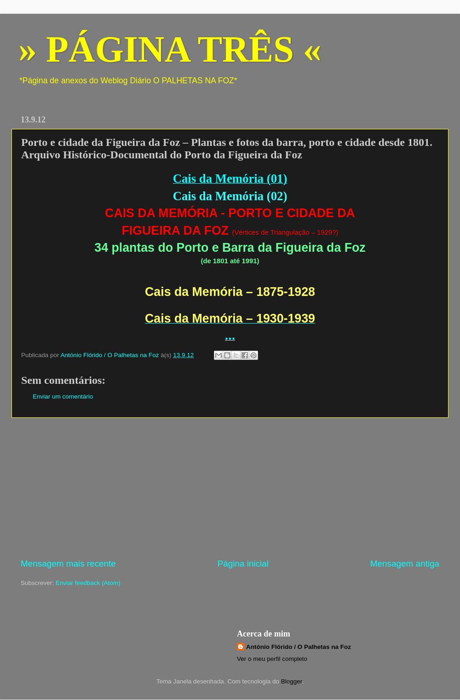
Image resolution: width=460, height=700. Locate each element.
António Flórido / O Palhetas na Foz (298, 646)
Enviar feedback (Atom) (88, 582)
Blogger (291, 681)
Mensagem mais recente (68, 563)
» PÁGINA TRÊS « (170, 49)
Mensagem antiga (404, 563)
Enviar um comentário (63, 396)
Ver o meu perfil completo (272, 658)
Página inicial (243, 563)
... (230, 335)
